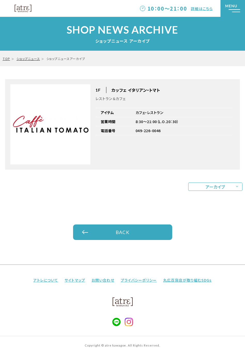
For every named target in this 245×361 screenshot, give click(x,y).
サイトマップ (75, 280)
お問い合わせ (103, 280)
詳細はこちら (202, 8)
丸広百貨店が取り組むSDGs (187, 280)
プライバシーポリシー (139, 280)
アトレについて (45, 280)
